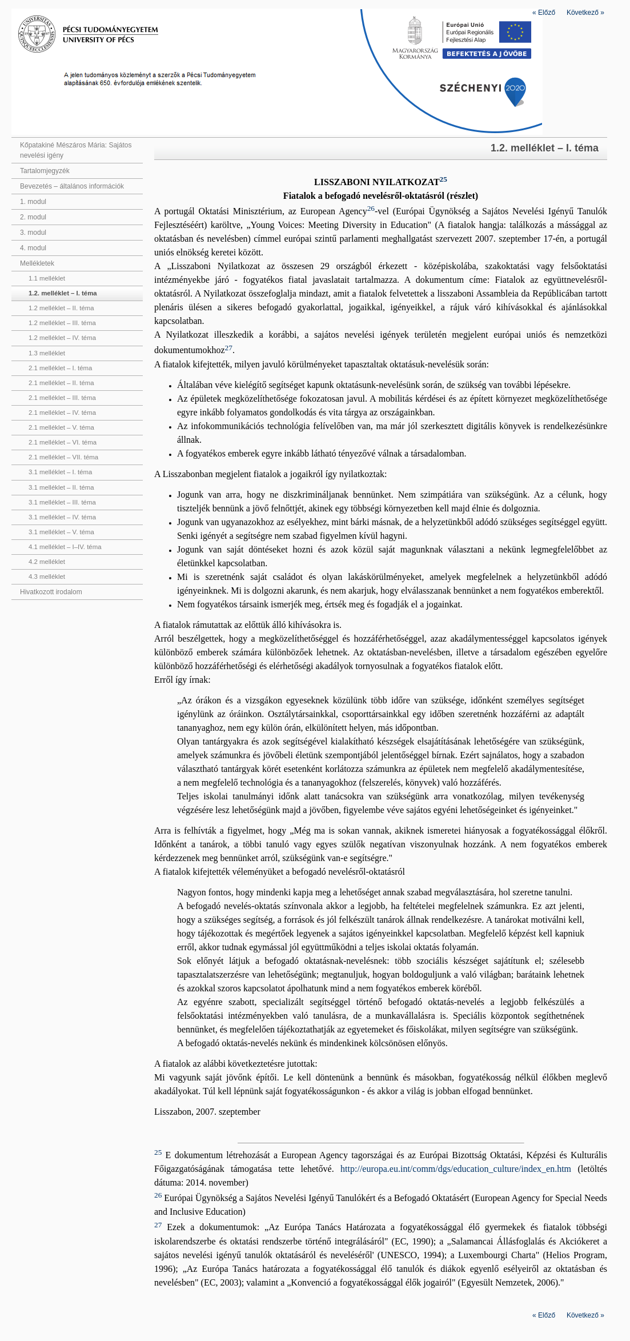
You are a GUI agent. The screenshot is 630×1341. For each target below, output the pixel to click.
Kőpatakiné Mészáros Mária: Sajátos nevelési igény (75, 150)
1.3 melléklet (47, 353)
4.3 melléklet (47, 576)
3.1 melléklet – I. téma (60, 472)
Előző (543, 13)
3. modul (33, 233)
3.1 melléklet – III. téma (62, 502)
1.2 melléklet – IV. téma (62, 337)
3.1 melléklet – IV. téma (62, 517)
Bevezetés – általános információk (72, 186)
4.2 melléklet (47, 561)
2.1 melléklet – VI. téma (63, 442)
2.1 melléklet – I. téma (60, 368)
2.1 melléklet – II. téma (61, 382)
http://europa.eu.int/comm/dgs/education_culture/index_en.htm (455, 1169)
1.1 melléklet (47, 278)
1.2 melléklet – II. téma (61, 308)
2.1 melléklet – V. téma (61, 427)
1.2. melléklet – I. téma (63, 293)
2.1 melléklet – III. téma (62, 397)
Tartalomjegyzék (45, 171)
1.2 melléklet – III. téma (62, 322)
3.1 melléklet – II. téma (61, 487)
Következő (585, 13)
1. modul (33, 202)
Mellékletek (37, 263)
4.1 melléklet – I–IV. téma (65, 546)
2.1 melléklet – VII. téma (63, 457)
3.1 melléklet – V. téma (61, 532)
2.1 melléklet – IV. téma (62, 412)
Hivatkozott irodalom (51, 592)
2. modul (33, 217)
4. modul (33, 248)
